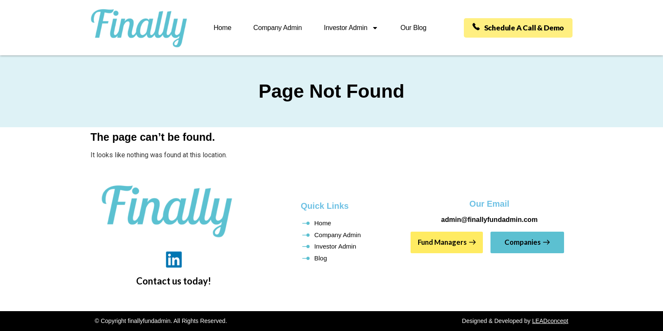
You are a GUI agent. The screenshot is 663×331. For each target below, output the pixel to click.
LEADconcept (550, 320)
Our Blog (412, 27)
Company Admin (276, 27)
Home (221, 27)
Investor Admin (350, 28)
